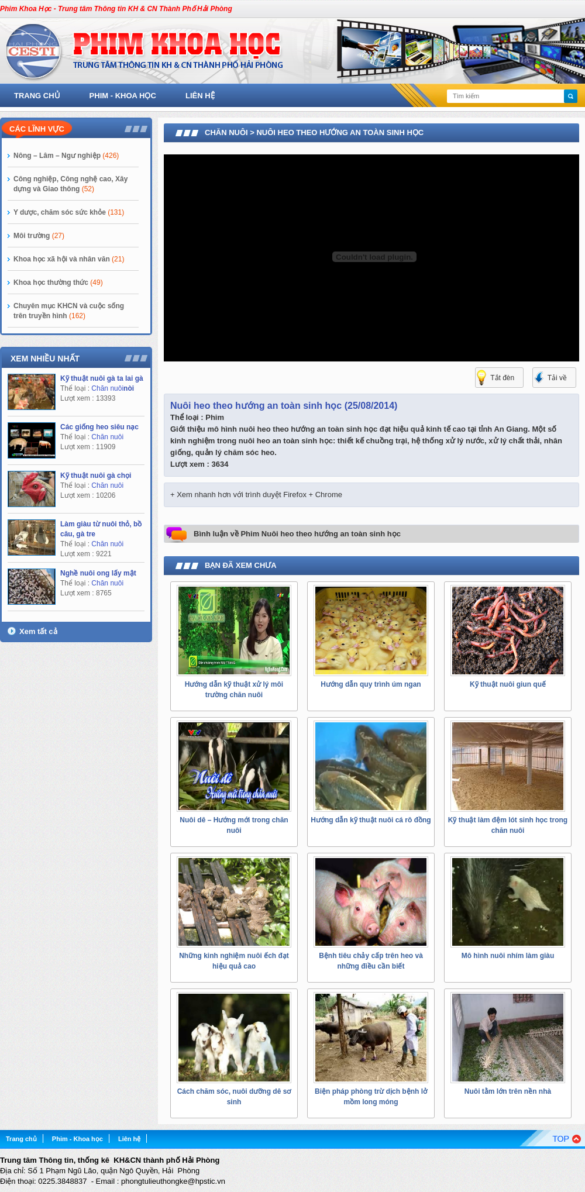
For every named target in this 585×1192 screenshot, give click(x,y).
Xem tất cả (38, 631)
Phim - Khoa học (123, 95)
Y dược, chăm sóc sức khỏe (68, 212)
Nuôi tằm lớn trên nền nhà (507, 1091)
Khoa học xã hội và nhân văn (68, 259)
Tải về (557, 378)
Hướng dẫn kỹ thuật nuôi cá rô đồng (371, 820)
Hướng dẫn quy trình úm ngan (371, 684)
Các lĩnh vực (36, 129)
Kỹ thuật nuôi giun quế (508, 684)
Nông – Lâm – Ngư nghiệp (66, 155)
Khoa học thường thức (58, 282)
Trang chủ (37, 95)
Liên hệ (200, 95)
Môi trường (38, 236)
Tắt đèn (502, 378)
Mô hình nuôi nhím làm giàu (508, 956)
